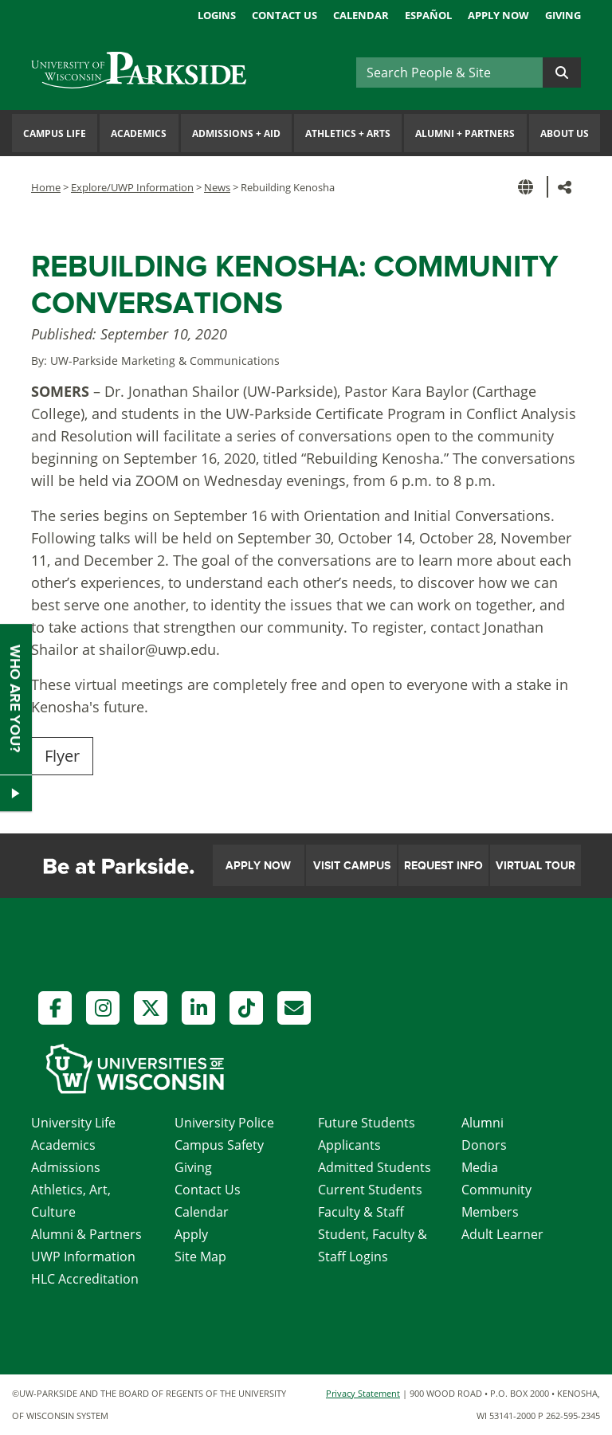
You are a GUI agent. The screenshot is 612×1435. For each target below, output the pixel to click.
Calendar (361, 15)
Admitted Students (374, 1167)
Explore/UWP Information (132, 187)
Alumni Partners (465, 133)
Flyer (62, 756)
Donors (484, 1145)
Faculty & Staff (361, 1212)
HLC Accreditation (85, 1279)
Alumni (482, 1122)
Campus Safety (219, 1145)
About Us (564, 133)
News (217, 187)
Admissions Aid (236, 133)
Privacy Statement (363, 1393)
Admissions (65, 1167)
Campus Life (54, 133)
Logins (217, 15)
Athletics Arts (347, 133)
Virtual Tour (535, 865)
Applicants (349, 1145)
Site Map (200, 1256)
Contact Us (284, 15)
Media (479, 1167)
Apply (191, 1234)
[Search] (449, 72)
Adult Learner (502, 1234)
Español (428, 15)
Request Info (443, 865)
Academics (139, 133)
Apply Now (498, 15)
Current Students (370, 1189)
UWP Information (83, 1256)
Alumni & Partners (86, 1234)
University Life (73, 1122)
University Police (224, 1122)
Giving (563, 15)
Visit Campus (351, 865)
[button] (528, 187)
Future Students (366, 1122)
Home (46, 187)
